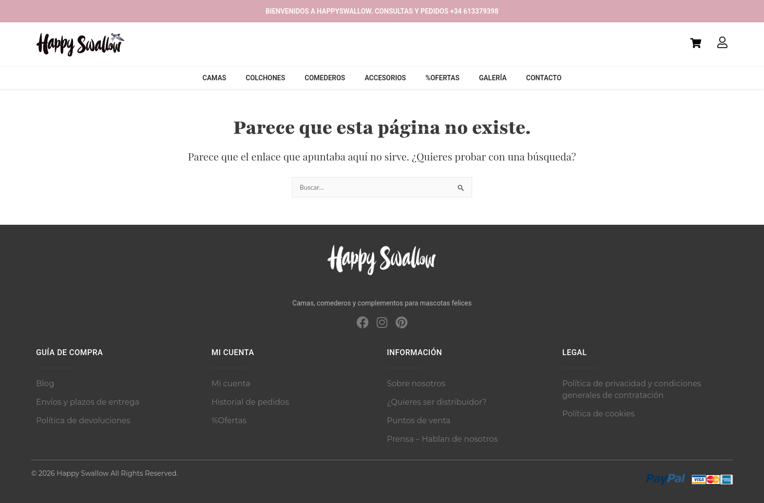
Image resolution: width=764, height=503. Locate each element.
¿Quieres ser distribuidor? (437, 402)
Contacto (544, 78)
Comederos (325, 78)
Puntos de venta (419, 420)
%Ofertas (442, 78)
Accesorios (385, 78)
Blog (45, 383)
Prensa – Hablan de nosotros (442, 439)
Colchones (265, 78)
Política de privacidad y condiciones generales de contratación (631, 389)
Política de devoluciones (83, 420)
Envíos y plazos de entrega (87, 402)
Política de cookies (598, 413)
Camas (215, 78)
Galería (493, 78)
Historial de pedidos (250, 402)
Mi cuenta (230, 383)
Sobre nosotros (416, 383)
